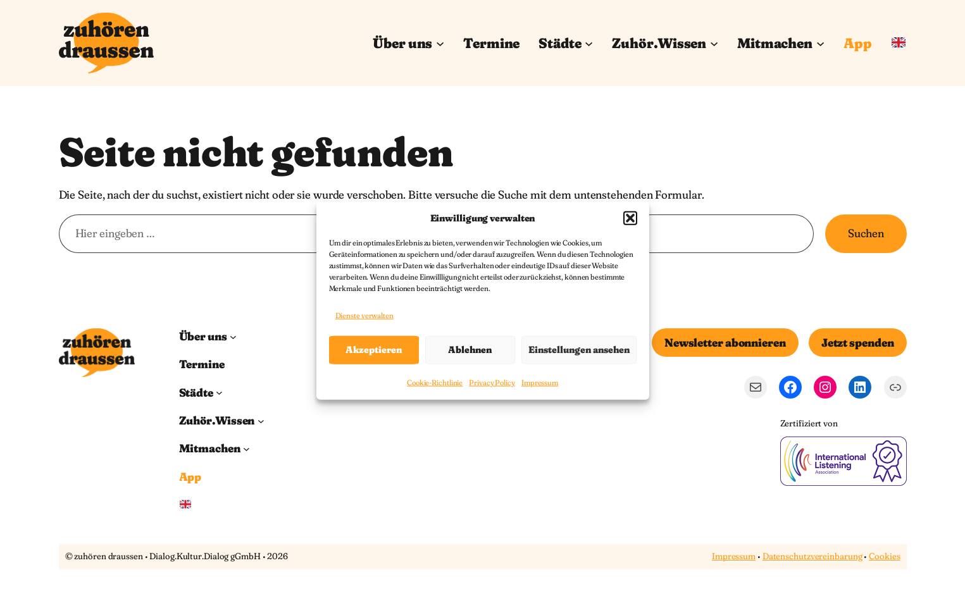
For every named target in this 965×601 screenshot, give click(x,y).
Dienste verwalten (364, 315)
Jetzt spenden (857, 342)
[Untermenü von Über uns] (440, 43)
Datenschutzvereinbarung (812, 556)
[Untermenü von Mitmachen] (820, 43)
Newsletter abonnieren (725, 342)
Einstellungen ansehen (579, 350)
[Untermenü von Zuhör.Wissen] (714, 43)
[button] (630, 217)
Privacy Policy (492, 382)
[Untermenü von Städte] (589, 43)
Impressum (539, 382)
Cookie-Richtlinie (435, 382)
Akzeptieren (374, 350)
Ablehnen (470, 350)
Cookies (884, 556)
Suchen (865, 233)
